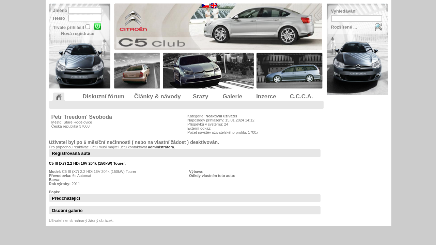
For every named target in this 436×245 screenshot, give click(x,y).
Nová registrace (77, 33)
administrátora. (161, 147)
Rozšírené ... (344, 27)
